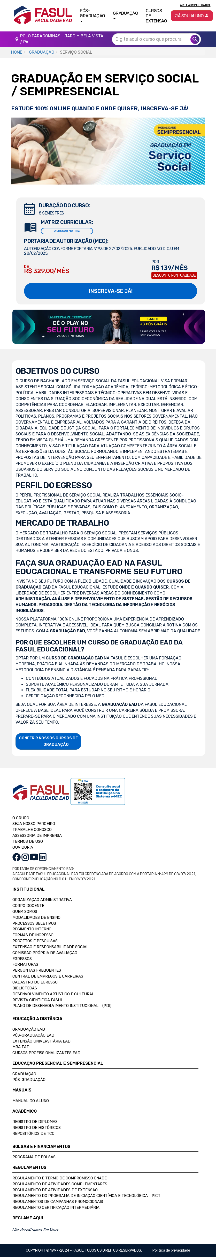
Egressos (22, 958)
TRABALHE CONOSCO (32, 829)
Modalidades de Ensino (36, 917)
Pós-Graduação (28, 1079)
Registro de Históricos (36, 1127)
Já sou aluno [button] (192, 15)
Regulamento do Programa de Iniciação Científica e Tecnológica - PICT (86, 1195)
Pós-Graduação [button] (92, 15)
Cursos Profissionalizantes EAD (46, 1053)
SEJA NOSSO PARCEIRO (33, 823)
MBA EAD (20, 1047)
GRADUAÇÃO (41, 52)
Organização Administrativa (42, 899)
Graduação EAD (28, 1029)
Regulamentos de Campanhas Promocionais (57, 1201)
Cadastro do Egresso (35, 982)
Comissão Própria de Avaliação (44, 952)
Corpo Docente (28, 905)
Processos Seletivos (34, 923)
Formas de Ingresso (32, 935)
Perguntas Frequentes (36, 970)
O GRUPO (20, 818)
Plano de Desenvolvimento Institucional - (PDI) (61, 1005)
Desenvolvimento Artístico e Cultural (53, 994)
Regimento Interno (31, 929)
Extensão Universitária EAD (41, 1041)
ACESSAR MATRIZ (67, 231)
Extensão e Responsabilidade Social (50, 947)
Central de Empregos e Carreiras (47, 976)
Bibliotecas (24, 988)
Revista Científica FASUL (37, 1000)
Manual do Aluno (30, 1100)
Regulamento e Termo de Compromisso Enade (59, 1178)
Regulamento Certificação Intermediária (55, 1207)
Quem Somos (24, 911)
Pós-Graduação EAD (33, 1035)
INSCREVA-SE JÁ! (111, 291)
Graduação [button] (125, 15)
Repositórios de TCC (33, 1133)
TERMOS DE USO (27, 841)
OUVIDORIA (22, 847)
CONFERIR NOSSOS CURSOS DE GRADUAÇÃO (48, 741)
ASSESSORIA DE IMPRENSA (37, 835)
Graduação (24, 1074)
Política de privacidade (171, 1250)
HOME (16, 52)
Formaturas (25, 964)
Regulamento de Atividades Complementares (59, 1184)
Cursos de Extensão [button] (156, 15)
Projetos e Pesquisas (35, 941)
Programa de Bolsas (34, 1157)
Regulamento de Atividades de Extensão (55, 1190)
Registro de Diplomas (35, 1121)
